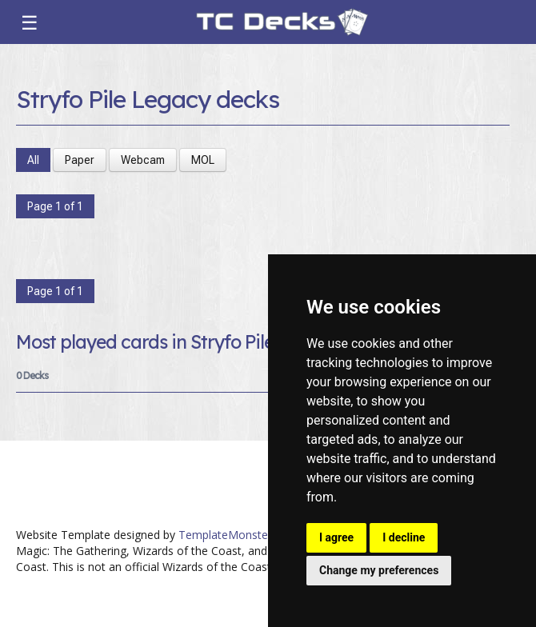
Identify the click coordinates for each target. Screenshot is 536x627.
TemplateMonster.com (238, 534)
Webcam (143, 160)
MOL (202, 160)
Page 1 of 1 (55, 206)
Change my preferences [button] (378, 570)
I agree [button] (336, 537)
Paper (79, 160)
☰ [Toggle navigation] (29, 22)
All (33, 160)
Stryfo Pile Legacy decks (147, 99)
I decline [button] (403, 537)
